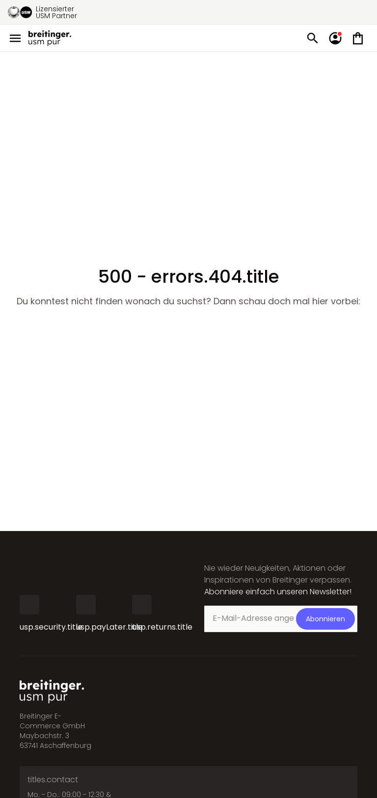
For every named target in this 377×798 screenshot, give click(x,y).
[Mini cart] (358, 38)
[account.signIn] (335, 38)
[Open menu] (15, 38)
